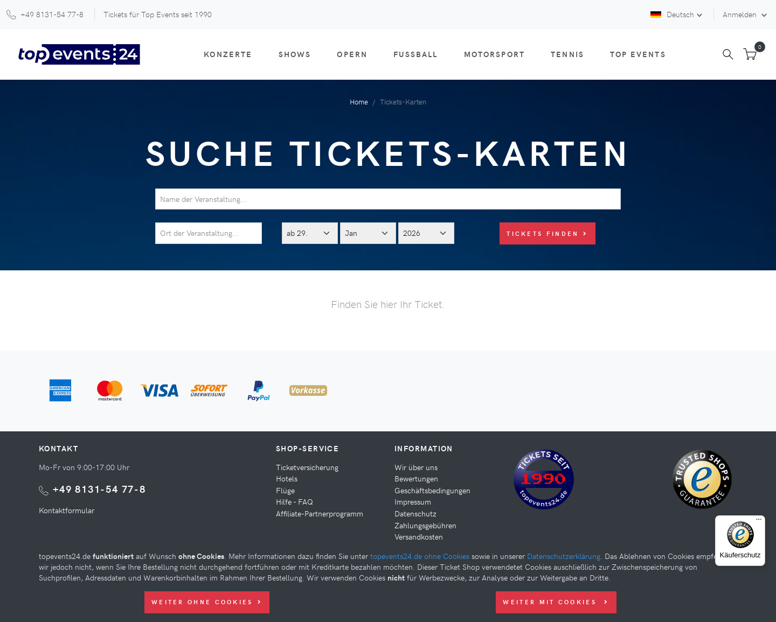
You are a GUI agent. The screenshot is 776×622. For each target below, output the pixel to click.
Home (359, 101)
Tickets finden (547, 233)
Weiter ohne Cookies (206, 602)
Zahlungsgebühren (425, 525)
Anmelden (741, 14)
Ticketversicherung (307, 467)
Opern (352, 53)
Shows (295, 53)
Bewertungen (416, 478)
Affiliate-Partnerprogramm (319, 513)
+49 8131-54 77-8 (99, 488)
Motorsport (494, 53)
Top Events (638, 53)
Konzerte (228, 53)
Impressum (412, 501)
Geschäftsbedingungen (432, 490)
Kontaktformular (66, 510)
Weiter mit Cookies (556, 602)
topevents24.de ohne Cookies (419, 555)
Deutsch (672, 14)
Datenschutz (415, 513)
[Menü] (758, 521)
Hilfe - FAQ (294, 501)
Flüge (285, 490)
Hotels (286, 478)
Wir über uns (416, 467)
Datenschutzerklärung (563, 555)
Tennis (567, 53)
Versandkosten (418, 536)
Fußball (415, 53)
